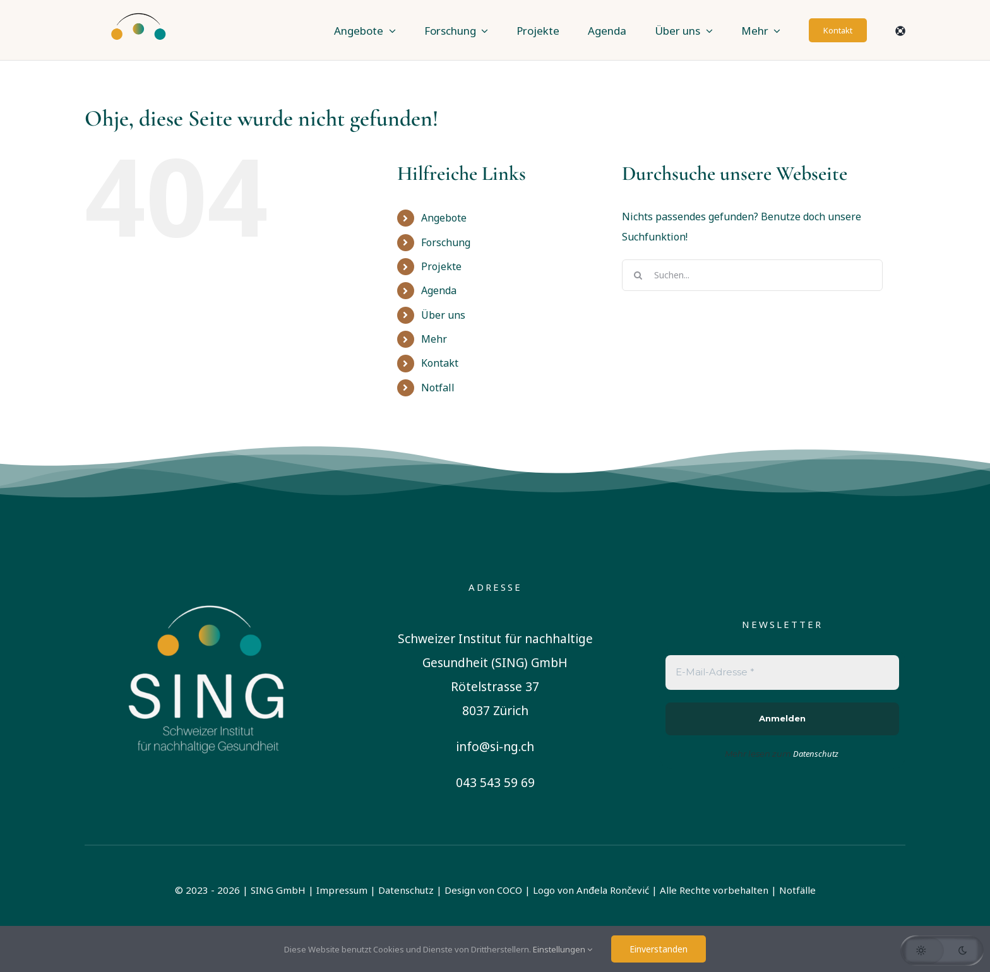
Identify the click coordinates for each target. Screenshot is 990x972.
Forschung (445, 242)
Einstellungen (562, 949)
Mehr (434, 339)
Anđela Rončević (612, 890)
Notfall (438, 387)
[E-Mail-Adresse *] (782, 672)
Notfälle (797, 890)
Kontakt (439, 363)
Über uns (443, 315)
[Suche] (637, 275)
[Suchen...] (752, 275)
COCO (509, 890)
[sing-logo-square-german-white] (207, 584)
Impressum (341, 890)
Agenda (438, 290)
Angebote (444, 218)
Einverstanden (658, 949)
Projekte (441, 266)
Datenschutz (406, 890)
